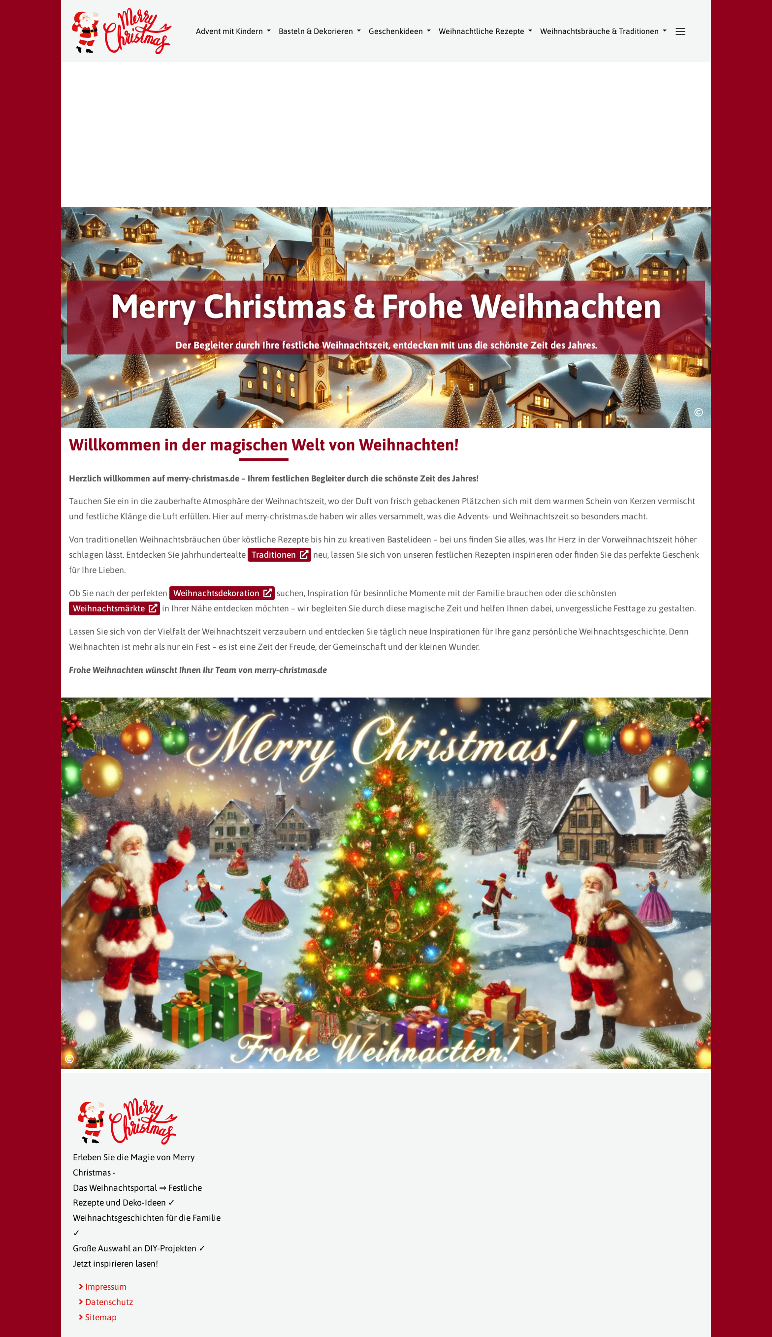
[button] (680, 31)
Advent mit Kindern (230, 31)
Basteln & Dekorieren (317, 31)
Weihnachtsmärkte (109, 608)
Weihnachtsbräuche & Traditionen (600, 31)
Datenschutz (106, 1302)
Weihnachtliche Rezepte (482, 31)
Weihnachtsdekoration (216, 593)
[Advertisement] (386, 133)
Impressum (103, 1287)
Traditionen (274, 555)
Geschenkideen (397, 31)
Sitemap (98, 1317)
